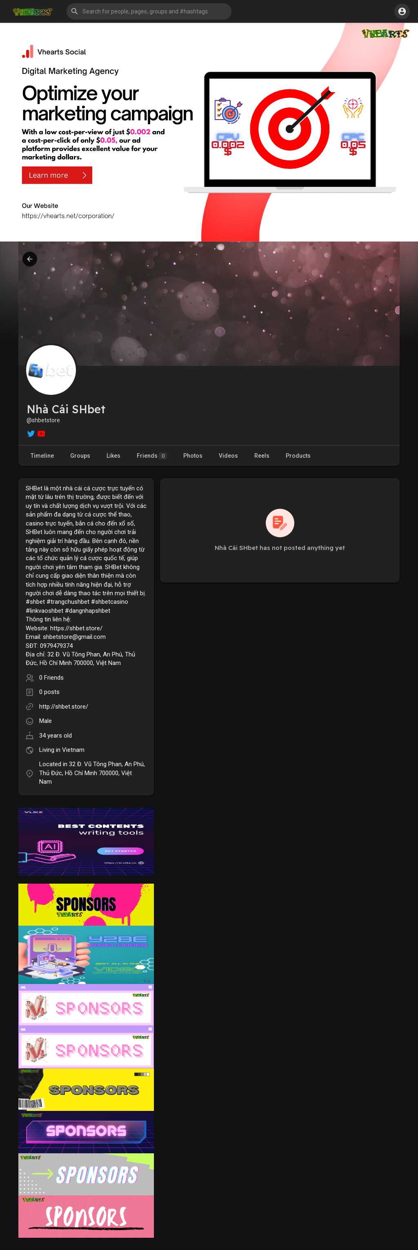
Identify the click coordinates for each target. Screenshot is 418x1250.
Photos (192, 455)
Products (298, 455)
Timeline (42, 455)
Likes (113, 455)
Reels (261, 455)
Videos (228, 455)
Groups (80, 455)
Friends (152, 455)
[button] (149, 11)
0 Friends (51, 677)
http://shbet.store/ (63, 706)
